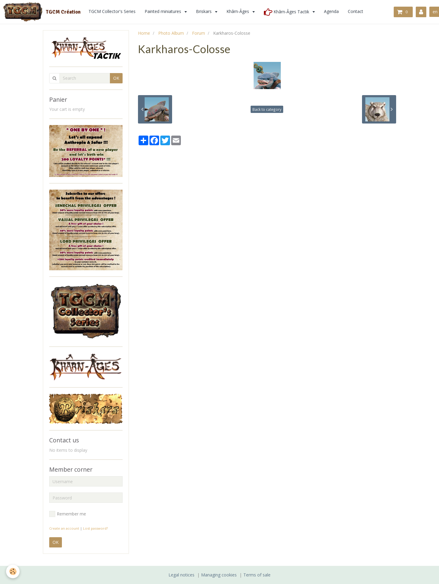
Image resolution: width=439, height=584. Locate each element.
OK (116, 78)
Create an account (64, 528)
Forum (198, 33)
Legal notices (181, 575)
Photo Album (171, 33)
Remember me (67, 514)
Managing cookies (219, 575)
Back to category (266, 109)
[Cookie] (13, 571)
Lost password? (95, 528)
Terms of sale (257, 575)
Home (144, 33)
